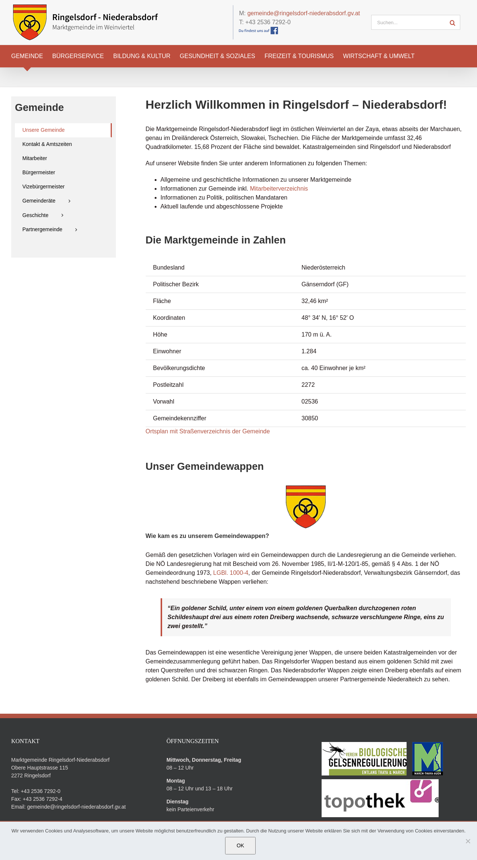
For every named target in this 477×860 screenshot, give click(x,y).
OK (240, 845)
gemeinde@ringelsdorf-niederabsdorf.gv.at (303, 13)
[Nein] (467, 841)
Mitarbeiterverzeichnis (279, 188)
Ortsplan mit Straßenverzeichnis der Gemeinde (208, 431)
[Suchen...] (408, 22)
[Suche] (452, 22)
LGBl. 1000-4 (230, 573)
